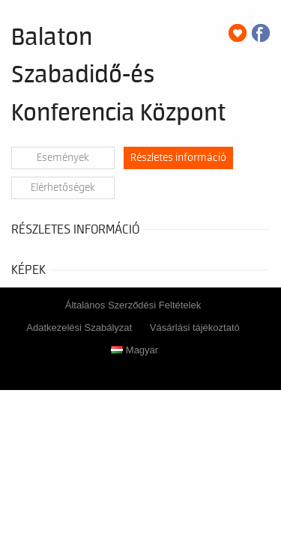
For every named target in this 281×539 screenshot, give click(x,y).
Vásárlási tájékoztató (195, 327)
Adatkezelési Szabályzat (79, 327)
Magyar (134, 350)
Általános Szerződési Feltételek (133, 305)
